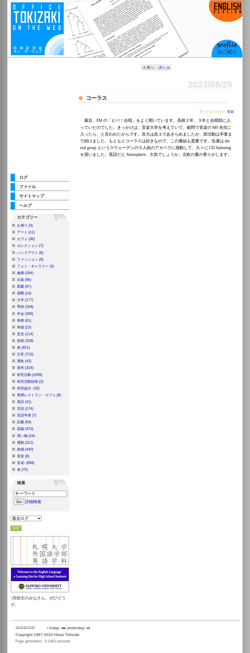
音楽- (231, 111)
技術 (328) (25, 341)
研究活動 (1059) (30, 375)
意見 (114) (25, 334)
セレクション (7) (30, 246)
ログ (23, 177)
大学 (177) (25, 300)
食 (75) (22, 470)
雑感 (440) (25, 449)
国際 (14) (24, 293)
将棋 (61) (24, 320)
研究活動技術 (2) (30, 381)
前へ (150, 67)
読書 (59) (24, 422)
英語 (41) (24, 402)
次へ (162, 67)
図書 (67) (24, 286)
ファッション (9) (30, 259)
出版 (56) (24, 280)
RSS (16, 528)
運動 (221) (25, 443)
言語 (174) (25, 408)
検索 (21, 483)
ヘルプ (25, 205)
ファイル (27, 187)
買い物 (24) (26, 436)
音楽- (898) (26, 463)
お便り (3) (25, 225)
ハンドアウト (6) (30, 253)
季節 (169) (25, 307)
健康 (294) (25, 273)
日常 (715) (25, 354)
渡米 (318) (25, 368)
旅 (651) (23, 347)
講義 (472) (25, 429)
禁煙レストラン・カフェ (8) (39, 395)
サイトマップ (31, 196)
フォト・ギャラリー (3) (35, 266)
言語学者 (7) (26, 415)
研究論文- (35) (28, 388)
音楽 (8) (23, 456)
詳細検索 (33, 502)
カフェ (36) (26, 239)
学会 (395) (25, 314)
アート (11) (26, 232)
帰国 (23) (24, 327)
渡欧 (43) (24, 361)
